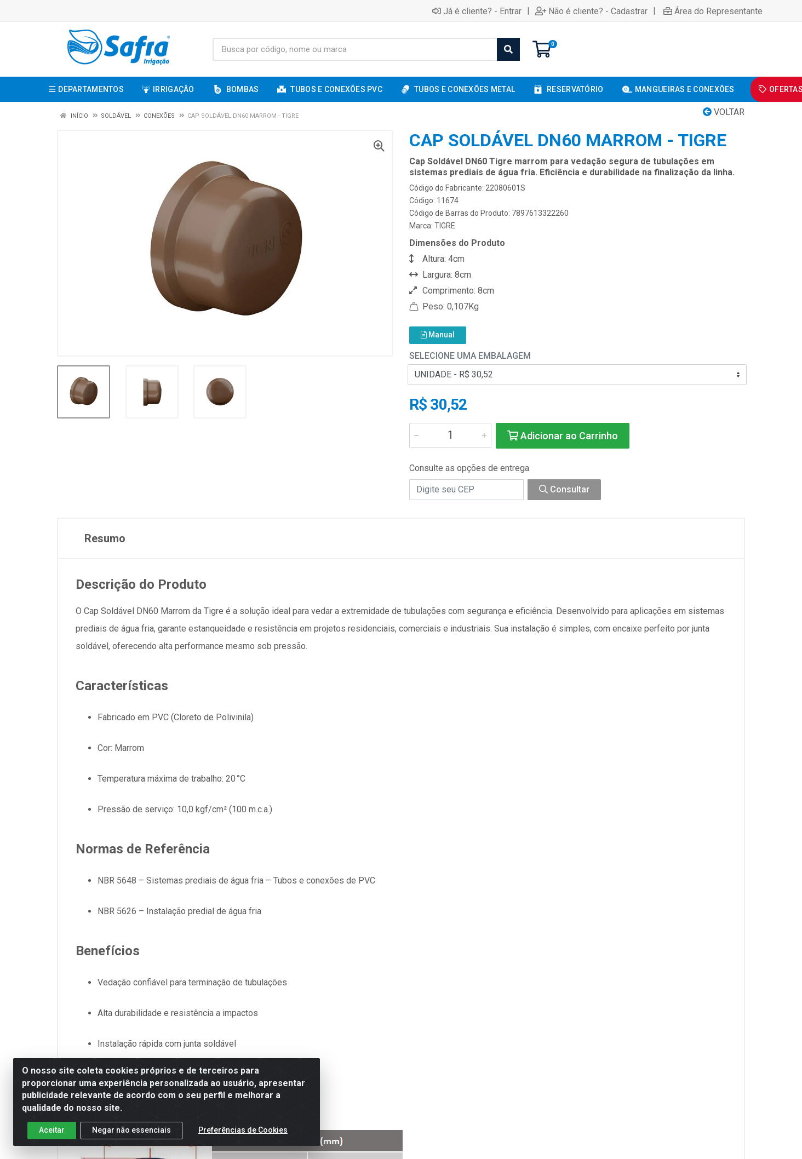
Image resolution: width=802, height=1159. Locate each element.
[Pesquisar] (508, 49)
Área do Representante (713, 11)
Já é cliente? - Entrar (477, 11)
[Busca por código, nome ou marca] (355, 49)
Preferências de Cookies (243, 1130)
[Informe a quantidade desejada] (450, 435)
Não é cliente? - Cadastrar (591, 11)
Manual (438, 334)
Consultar (564, 489)
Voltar (723, 112)
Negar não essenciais (131, 1130)
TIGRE (444, 225)
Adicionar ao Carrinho (562, 435)
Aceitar (52, 1130)
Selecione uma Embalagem (470, 356)
